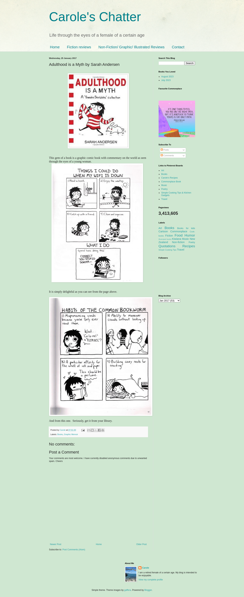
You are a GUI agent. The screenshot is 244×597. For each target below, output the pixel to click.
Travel (164, 199)
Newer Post (55, 544)
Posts (165, 150)
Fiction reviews (79, 47)
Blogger (148, 590)
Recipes (188, 246)
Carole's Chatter (95, 17)
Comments (167, 155)
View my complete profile (151, 579)
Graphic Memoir (71, 434)
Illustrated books (165, 239)
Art (162, 170)
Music (164, 185)
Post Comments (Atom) (73, 549)
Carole (63, 430)
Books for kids (186, 228)
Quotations (167, 246)
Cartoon (163, 231)
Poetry (164, 189)
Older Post (141, 544)
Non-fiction (178, 242)
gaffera (127, 590)
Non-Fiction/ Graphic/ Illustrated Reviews (131, 47)
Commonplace (178, 231)
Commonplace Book (171, 181)
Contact (178, 47)
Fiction (169, 235)
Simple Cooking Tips (167, 250)
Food (179, 235)
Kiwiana (176, 238)
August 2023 (167, 76)
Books (60, 434)
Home (55, 47)
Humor (190, 235)
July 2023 (166, 80)
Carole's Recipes (169, 178)
